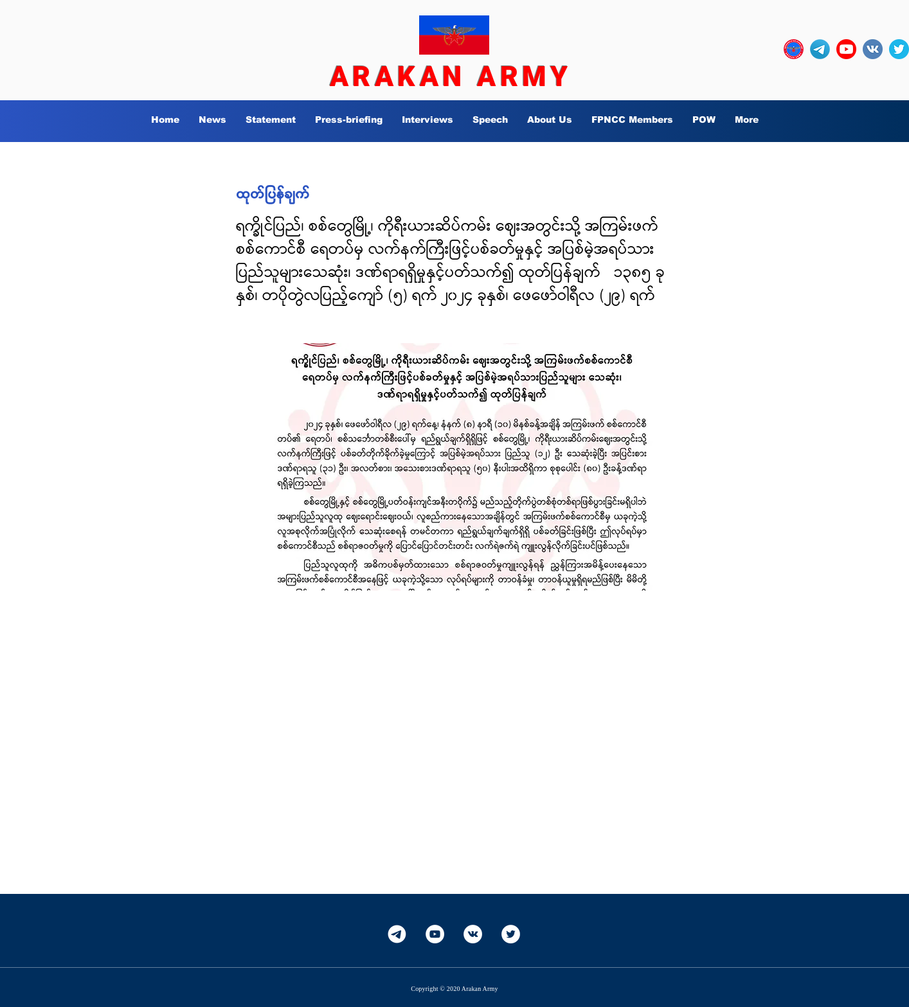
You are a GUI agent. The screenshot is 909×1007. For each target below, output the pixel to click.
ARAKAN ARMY (451, 76)
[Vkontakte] (473, 934)
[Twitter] (510, 934)
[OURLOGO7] (794, 49)
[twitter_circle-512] (899, 49)
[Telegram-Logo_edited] (820, 49)
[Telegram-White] (397, 934)
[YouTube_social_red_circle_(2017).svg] (846, 49)
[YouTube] (435, 934)
